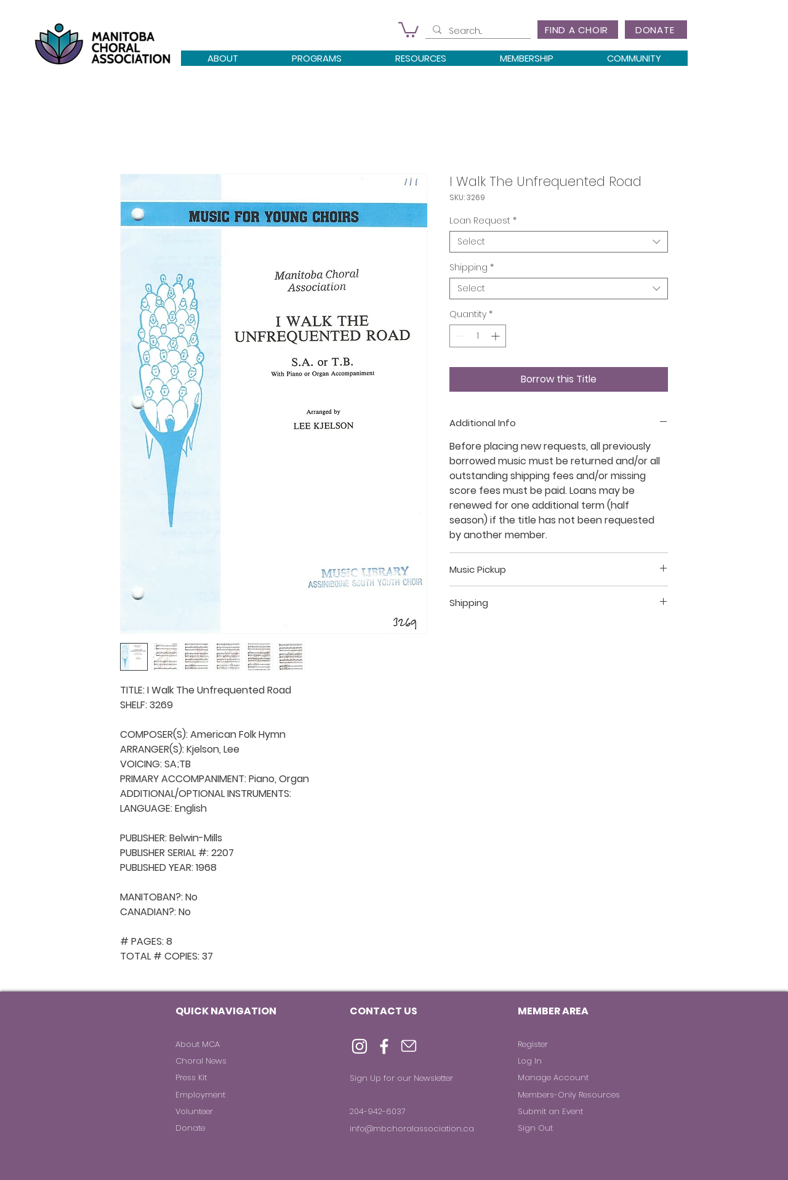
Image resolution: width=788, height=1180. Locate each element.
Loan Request (483, 221)
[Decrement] (459, 336)
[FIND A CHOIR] (577, 29)
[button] (408, 29)
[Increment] (496, 336)
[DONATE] (656, 29)
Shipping (471, 267)
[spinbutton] (478, 336)
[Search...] (477, 31)
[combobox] (558, 242)
